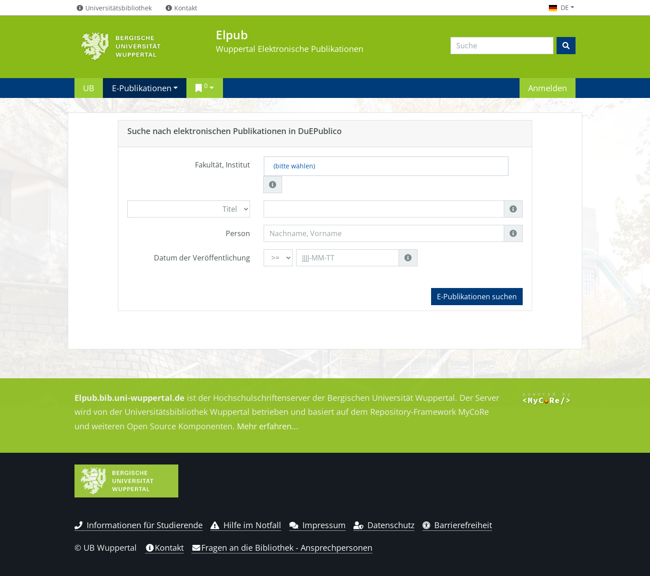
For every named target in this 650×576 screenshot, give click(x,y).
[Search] (501, 45)
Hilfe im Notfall (245, 525)
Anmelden (547, 87)
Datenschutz (383, 525)
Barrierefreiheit (457, 525)
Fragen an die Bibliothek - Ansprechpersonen (281, 547)
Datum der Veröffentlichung (202, 258)
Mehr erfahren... (267, 426)
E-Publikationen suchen (477, 297)
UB (88, 87)
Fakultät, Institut (222, 165)
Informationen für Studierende (138, 525)
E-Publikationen (142, 87)
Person (238, 233)
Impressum (317, 525)
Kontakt (164, 547)
